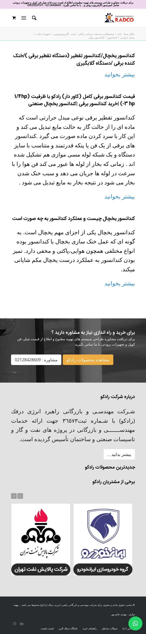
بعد (20, 496)
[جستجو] (33, 17)
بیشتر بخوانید (119, 74)
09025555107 (35, 5)
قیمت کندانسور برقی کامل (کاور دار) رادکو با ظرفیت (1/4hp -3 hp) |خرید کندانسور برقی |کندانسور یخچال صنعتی (74, 100)
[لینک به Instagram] (14, 623)
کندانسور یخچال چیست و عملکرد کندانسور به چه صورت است (73, 219)
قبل (14, 496)
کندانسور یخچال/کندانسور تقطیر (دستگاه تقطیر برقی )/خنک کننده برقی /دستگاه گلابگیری (74, 59)
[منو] (23, 17)
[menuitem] (33, 17)
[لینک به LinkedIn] (21, 623)
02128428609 (53, 5)
